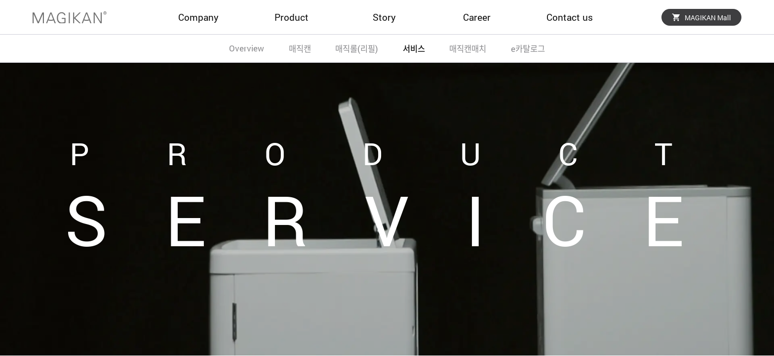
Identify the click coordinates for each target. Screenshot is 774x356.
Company (198, 17)
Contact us (569, 17)
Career (477, 17)
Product (291, 17)
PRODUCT (410, 153)
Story (384, 17)
